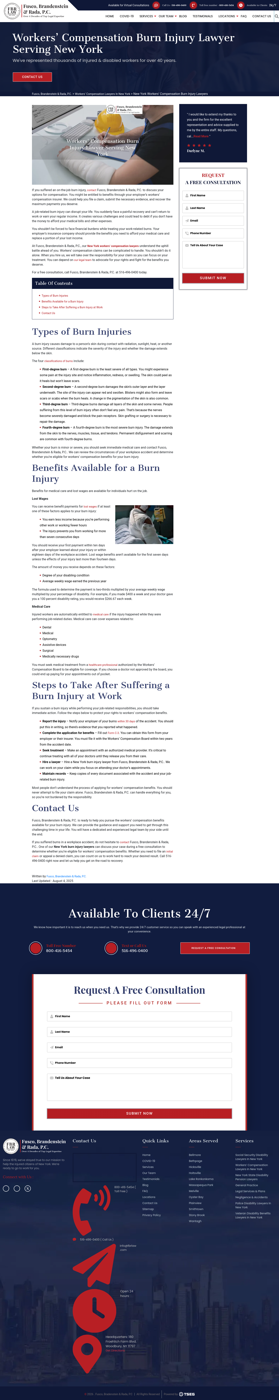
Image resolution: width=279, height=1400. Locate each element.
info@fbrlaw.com (126, 1247)
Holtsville (195, 1174)
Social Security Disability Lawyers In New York (251, 1158)
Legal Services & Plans (250, 1192)
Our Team (160, 16)
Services (141, 16)
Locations (221, 16)
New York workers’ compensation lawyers (116, 246)
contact (92, 190)
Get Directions (116, 1349)
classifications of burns (60, 362)
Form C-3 (114, 734)
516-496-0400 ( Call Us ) (99, 1238)
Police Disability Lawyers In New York (253, 1206)
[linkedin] (17, 1190)
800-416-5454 (224, 5)
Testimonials (197, 16)
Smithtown (196, 1210)
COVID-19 (121, 16)
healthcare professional (105, 666)
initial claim (40, 857)
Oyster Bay (196, 1198)
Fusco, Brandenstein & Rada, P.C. (69, 877)
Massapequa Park (201, 1186)
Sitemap (148, 1210)
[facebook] (6, 1190)
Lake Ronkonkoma (201, 1180)
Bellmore (195, 1156)
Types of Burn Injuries (56, 297)
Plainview (195, 1204)
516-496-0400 (168, 5)
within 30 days (127, 722)
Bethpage (195, 1162)
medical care (102, 615)
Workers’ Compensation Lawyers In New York (251, 1168)
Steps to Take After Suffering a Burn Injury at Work (76, 308)
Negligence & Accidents (251, 1198)
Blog (178, 16)
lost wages (91, 507)
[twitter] (28, 1190)
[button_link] (274, 16)
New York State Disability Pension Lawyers (251, 1178)
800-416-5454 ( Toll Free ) (123, 1191)
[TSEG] (179, 1392)
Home (104, 16)
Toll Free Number (61, 945)
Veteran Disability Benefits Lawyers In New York (252, 1217)
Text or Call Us (134, 945)
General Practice (246, 1186)
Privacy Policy (151, 1216)
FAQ (238, 16)
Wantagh (195, 1222)
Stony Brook (197, 1216)
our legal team (91, 260)
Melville (194, 1192)
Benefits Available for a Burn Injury (65, 302)
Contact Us (256, 16)
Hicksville (195, 1168)
